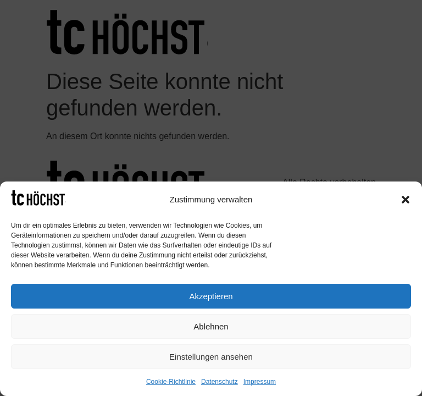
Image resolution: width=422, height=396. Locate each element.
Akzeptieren (210, 296)
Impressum (259, 382)
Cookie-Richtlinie (171, 382)
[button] (405, 199)
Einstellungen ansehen (211, 356)
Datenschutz (219, 382)
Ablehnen (210, 326)
